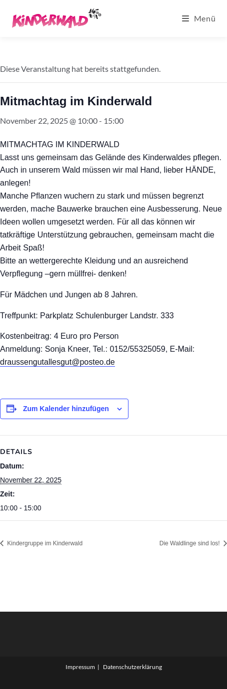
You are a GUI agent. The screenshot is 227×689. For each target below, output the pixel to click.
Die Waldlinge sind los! (191, 543)
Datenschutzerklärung (132, 667)
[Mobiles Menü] (199, 18)
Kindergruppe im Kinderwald (44, 543)
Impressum (80, 667)
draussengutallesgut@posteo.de (57, 362)
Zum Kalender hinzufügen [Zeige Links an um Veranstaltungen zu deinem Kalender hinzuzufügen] (66, 409)
